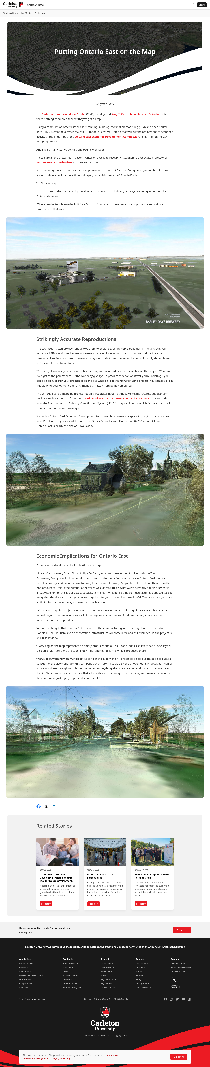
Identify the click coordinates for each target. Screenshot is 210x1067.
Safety (139, 979)
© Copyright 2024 (120, 1035)
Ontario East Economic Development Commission (107, 136)
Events (139, 971)
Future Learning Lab (72, 987)
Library (66, 971)
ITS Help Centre (108, 987)
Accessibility (103, 1035)
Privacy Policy (88, 1035)
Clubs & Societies (143, 987)
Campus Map (142, 963)
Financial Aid (25, 979)
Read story (46, 904)
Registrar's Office (108, 979)
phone (35, 999)
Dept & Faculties (108, 967)
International (25, 971)
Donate (201, 4)
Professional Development (31, 975)
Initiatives (23, 987)
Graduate (23, 967)
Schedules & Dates (71, 963)
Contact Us (182, 930)
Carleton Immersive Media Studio (63, 114)
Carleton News (37, 4)
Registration (106, 983)
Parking (139, 975)
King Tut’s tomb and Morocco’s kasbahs (137, 114)
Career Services (108, 963)
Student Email (107, 971)
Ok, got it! (179, 1056)
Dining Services (143, 983)
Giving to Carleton (179, 963)
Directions (140, 967)
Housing (104, 975)
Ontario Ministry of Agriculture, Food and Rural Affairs (116, 398)
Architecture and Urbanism (54, 162)
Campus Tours (25, 983)
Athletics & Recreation (181, 967)
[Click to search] (192, 4)
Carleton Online (70, 983)
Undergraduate (26, 963)
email (42, 999)
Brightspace (68, 967)
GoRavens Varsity (179, 971)
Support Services (70, 975)
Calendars (67, 979)
